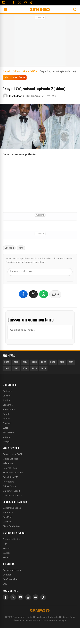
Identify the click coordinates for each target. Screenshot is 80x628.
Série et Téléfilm (14, 77)
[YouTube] (25, 2)
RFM (5, 543)
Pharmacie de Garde (13, 472)
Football (7, 423)
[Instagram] (28, 597)
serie (21, 248)
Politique (7, 391)
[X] (13, 597)
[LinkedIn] (35, 597)
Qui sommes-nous (12, 570)
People (6, 414)
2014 (43, 368)
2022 (43, 362)
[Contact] (3, 2)
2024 (25, 362)
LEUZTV (7, 521)
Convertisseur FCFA (12, 454)
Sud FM (6, 553)
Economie (8, 405)
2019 (71, 362)
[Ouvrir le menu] (5, 9)
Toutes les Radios (11, 539)
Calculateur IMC (10, 477)
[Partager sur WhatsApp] (43, 294)
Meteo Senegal (10, 458)
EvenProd (7, 517)
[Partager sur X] (33, 294)
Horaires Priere (10, 468)
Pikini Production (11, 526)
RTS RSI (6, 557)
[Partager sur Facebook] (23, 294)
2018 (6, 368)
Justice (6, 400)
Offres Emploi (9, 486)
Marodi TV (8, 512)
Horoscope (8, 481)
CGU (5, 584)
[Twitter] (19, 2)
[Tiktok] (31, 2)
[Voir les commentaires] (55, 294)
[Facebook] (13, 2)
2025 (15, 362)
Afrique (6, 441)
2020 (61, 362)
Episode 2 (9, 248)
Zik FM (6, 548)
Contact (7, 574)
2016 (25, 368)
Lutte (5, 428)
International (9, 409)
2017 (15, 368)
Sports (6, 418)
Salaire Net (8, 463)
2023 (34, 362)
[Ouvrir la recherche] (75, 9)
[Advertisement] (40, 41)
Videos (6, 437)
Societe (6, 395)
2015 (34, 368)
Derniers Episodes (12, 508)
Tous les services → (12, 495)
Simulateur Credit (11, 491)
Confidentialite (10, 579)
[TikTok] (43, 597)
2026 (6, 362)
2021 (52, 362)
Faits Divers (8, 432)
